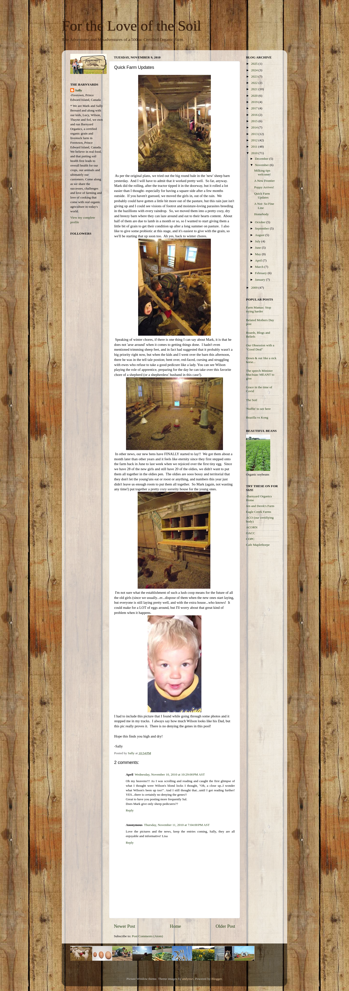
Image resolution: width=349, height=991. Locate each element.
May (258, 254)
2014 (254, 127)
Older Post (225, 926)
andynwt (187, 979)
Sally (78, 90)
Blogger (216, 979)
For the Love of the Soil (131, 26)
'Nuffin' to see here (258, 409)
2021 (254, 89)
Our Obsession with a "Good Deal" (260, 347)
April (259, 260)
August (260, 235)
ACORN (251, 527)
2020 (254, 95)
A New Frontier (264, 180)
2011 (254, 146)
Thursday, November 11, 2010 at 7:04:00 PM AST (177, 825)
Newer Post (124, 926)
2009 (254, 287)
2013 (254, 134)
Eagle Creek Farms (258, 512)
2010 (254, 153)
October (260, 222)
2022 (254, 83)
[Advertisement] (265, 627)
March (259, 267)
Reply (130, 810)
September (262, 228)
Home (175, 926)
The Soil (251, 400)
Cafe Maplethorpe (258, 545)
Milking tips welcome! (262, 172)
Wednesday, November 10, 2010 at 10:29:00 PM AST (170, 774)
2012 (254, 140)
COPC (250, 539)
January (260, 279)
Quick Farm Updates (262, 195)
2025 (254, 63)
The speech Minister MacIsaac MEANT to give (260, 374)
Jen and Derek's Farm (260, 506)
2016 (254, 115)
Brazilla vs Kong (257, 417)
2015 (254, 121)
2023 (254, 76)
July (258, 241)
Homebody (261, 214)
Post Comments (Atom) (147, 936)
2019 (254, 102)
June (258, 247)
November (262, 165)
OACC (250, 533)
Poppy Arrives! (264, 187)
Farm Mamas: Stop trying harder (258, 309)
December (262, 158)
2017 (254, 108)
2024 (254, 70)
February (261, 273)
